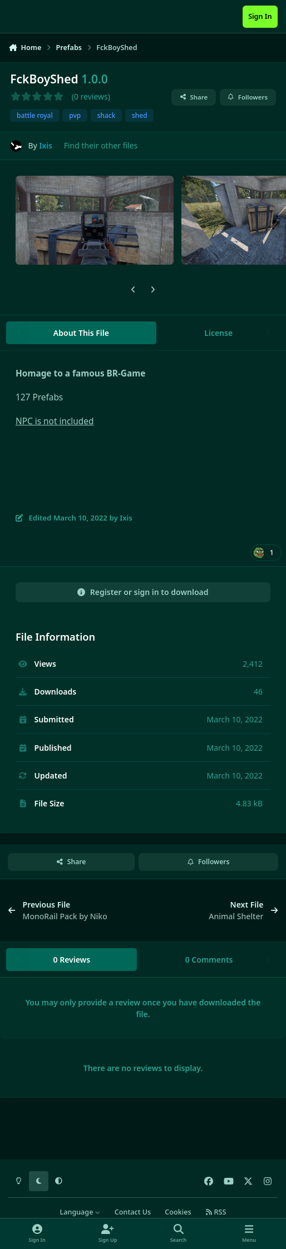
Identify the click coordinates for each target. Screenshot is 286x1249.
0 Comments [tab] (209, 959)
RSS (215, 1212)
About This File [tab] (81, 333)
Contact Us (133, 1212)
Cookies (178, 1212)
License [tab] (218, 333)
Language (80, 1212)
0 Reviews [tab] (71, 959)
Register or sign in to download (142, 592)
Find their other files (101, 145)
